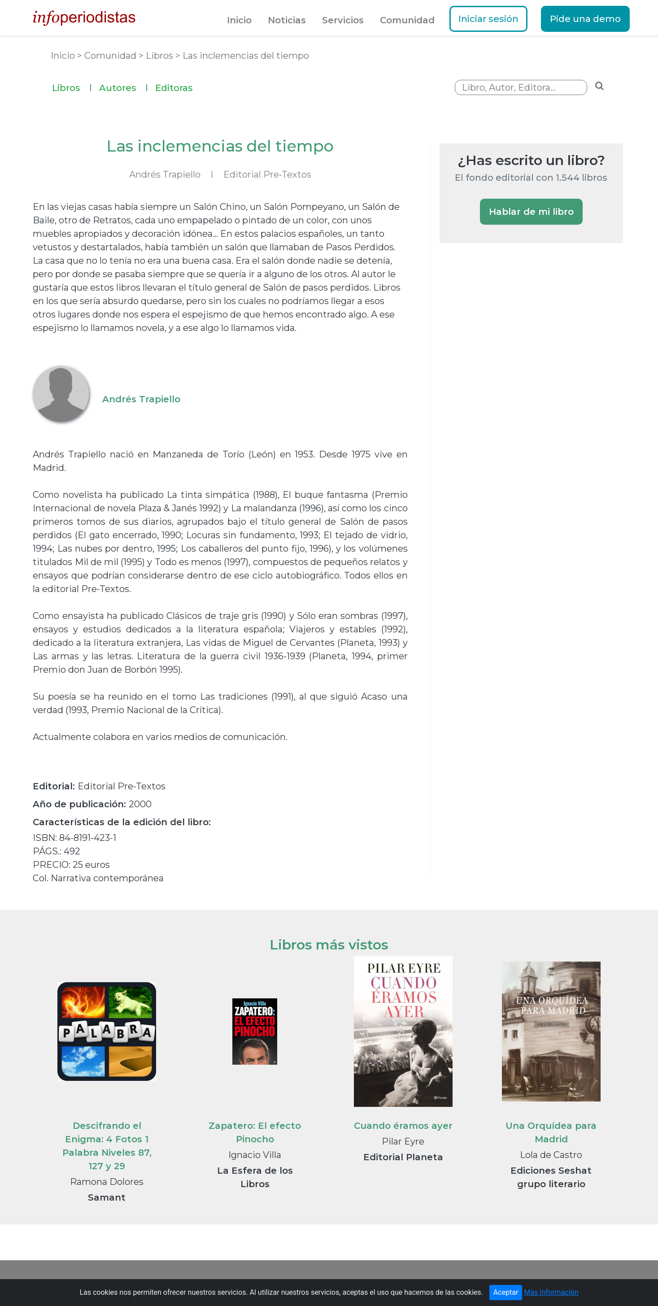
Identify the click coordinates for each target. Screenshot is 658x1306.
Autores (123, 86)
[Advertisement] (507, 404)
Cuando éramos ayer (403, 1125)
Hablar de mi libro (531, 211)
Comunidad (407, 20)
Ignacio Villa (254, 1154)
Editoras (174, 88)
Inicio (239, 20)
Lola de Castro (551, 1154)
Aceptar (506, 1295)
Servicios (343, 20)
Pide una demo (585, 18)
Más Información (551, 1295)
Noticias (287, 20)
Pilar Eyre (403, 1141)
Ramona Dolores (107, 1181)
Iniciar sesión (488, 18)
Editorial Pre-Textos (267, 174)
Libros (72, 86)
